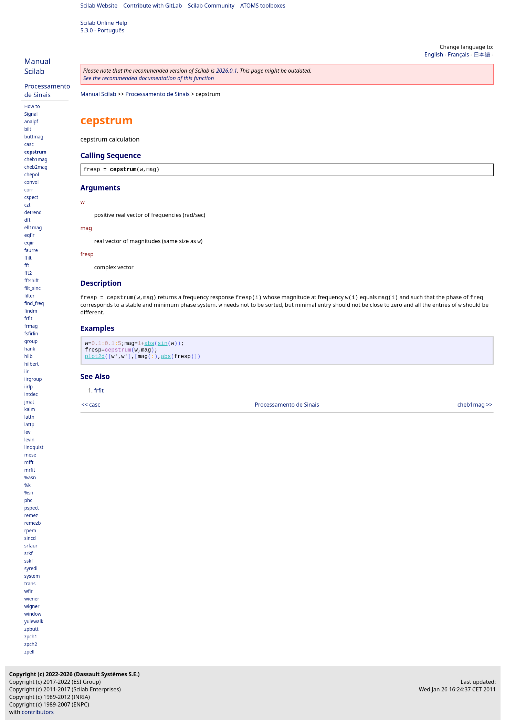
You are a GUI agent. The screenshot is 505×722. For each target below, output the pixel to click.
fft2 (28, 273)
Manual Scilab (37, 66)
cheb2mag (36, 167)
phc (28, 500)
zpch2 (30, 644)
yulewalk (33, 621)
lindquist (33, 447)
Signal (31, 114)
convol (31, 182)
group (31, 341)
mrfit (29, 470)
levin (29, 439)
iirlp (28, 386)
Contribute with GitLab (152, 5)
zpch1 (30, 636)
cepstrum (35, 151)
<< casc (91, 404)
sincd (30, 538)
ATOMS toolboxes (262, 5)
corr (28, 189)
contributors (38, 712)
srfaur (31, 545)
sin (163, 344)
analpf (31, 121)
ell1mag (33, 227)
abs (149, 344)
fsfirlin (31, 333)
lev (27, 432)
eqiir (29, 242)
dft (27, 220)
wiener (32, 598)
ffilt (28, 257)
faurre (31, 250)
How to (32, 106)
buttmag (33, 136)
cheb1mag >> (475, 404)
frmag (31, 326)
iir (26, 371)
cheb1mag (36, 159)
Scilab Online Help (104, 23)
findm (31, 310)
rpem (30, 530)
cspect (31, 197)
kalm (29, 409)
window (33, 613)
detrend (33, 212)
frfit (28, 318)
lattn (29, 417)
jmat (29, 401)
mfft (29, 462)
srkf (28, 553)
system (32, 576)
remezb (32, 523)
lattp (29, 424)
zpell (29, 651)
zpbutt (31, 629)
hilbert (31, 363)
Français (458, 54)
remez (31, 515)
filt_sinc (32, 288)
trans (30, 583)
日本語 (482, 54)
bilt (27, 129)
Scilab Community (211, 5)
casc (29, 144)
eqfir (29, 235)
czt (27, 204)
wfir (28, 591)
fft (26, 265)
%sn (28, 492)
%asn (30, 477)
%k (27, 485)
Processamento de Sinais (47, 90)
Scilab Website (99, 5)
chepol (31, 174)
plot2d (95, 357)
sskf (28, 560)
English (433, 54)
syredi (31, 568)
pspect (31, 507)
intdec (31, 394)
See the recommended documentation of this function (148, 78)
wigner (32, 606)
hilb (28, 356)
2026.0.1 (226, 70)
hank (29, 348)
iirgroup (33, 379)
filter (29, 295)
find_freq (34, 303)
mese (30, 454)
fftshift (31, 280)
